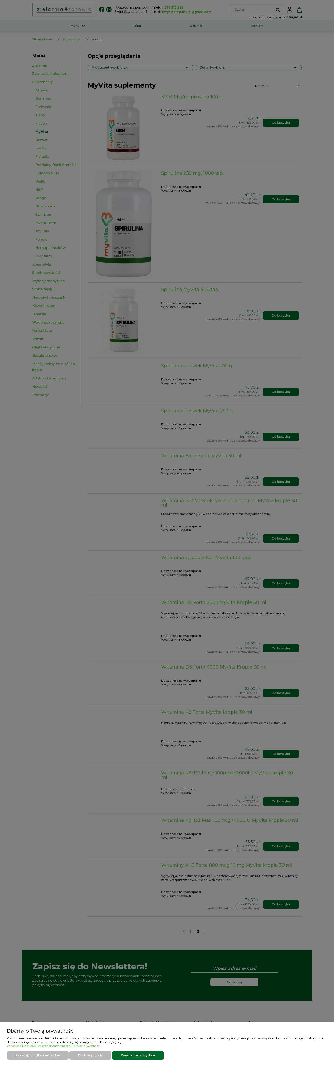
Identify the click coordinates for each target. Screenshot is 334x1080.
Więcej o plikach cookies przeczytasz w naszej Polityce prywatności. (54, 1045)
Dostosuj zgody (90, 1055)
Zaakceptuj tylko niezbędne (38, 1055)
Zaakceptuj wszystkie (138, 1055)
